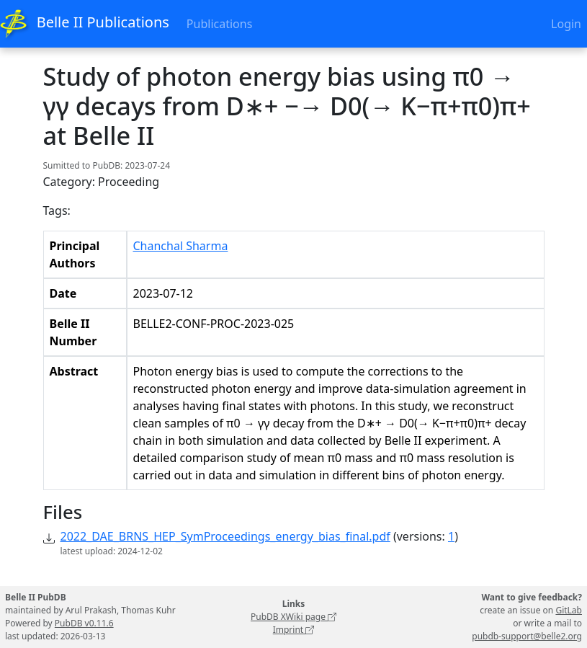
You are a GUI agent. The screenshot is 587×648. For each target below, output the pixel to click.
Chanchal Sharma (180, 246)
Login (566, 24)
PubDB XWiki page (293, 617)
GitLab (568, 610)
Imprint (294, 629)
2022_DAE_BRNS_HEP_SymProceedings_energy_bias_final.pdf (225, 536)
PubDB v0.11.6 (84, 623)
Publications (219, 24)
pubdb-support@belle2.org (527, 636)
